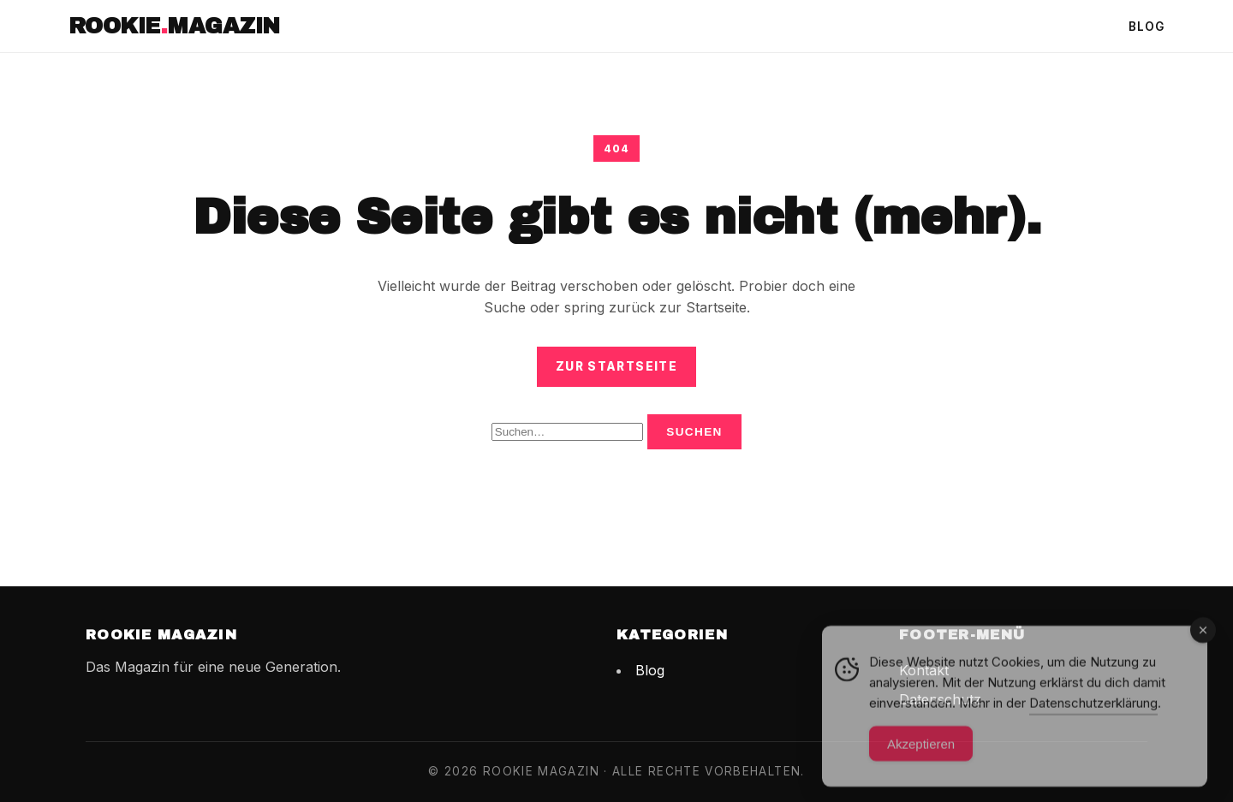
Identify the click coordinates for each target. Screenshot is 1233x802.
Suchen (694, 431)
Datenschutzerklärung (1093, 710)
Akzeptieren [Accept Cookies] (921, 751)
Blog (1146, 26)
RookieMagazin (174, 26)
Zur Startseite (616, 366)
